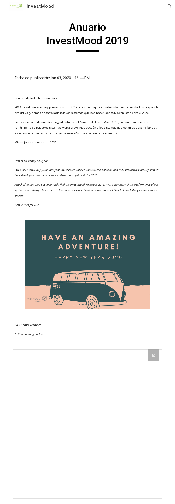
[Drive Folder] (87, 424)
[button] (169, 6)
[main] (87, 36)
